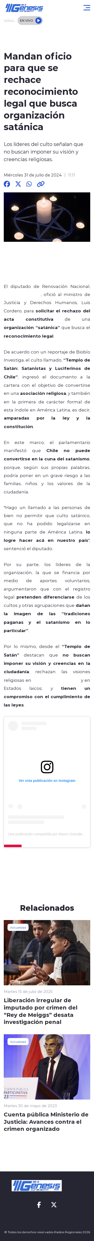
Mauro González (22, 294)
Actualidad (18, 927)
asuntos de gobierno (56, 680)
